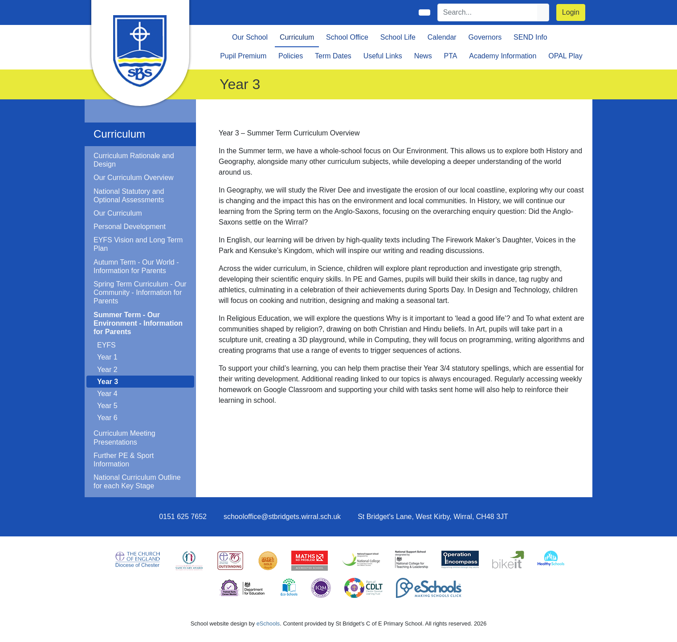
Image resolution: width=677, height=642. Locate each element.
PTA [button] (450, 56)
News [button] (423, 56)
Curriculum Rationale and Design (134, 160)
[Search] (488, 12)
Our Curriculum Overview (134, 177)
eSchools (268, 623)
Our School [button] (250, 37)
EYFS (106, 345)
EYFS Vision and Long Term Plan (138, 244)
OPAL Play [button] (565, 56)
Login (570, 12)
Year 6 (107, 417)
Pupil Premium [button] (243, 56)
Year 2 (107, 369)
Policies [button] (290, 56)
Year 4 (107, 393)
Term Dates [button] (333, 56)
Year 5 (107, 405)
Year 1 (107, 357)
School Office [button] (347, 37)
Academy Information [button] (502, 56)
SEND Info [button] (530, 37)
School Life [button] (398, 37)
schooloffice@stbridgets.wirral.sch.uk (282, 516)
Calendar (442, 37)
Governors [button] (485, 37)
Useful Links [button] (382, 56)
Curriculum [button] (297, 37)
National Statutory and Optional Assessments (129, 196)
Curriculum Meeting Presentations (124, 437)
